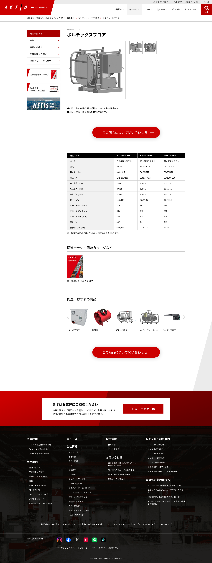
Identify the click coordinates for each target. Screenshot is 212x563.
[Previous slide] (69, 317)
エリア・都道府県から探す (40, 444)
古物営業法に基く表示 (49, 524)
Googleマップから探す (39, 449)
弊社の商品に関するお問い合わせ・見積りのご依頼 (123, 464)
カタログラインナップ (38, 494)
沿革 (70, 465)
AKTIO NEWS (34, 490)
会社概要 (72, 456)
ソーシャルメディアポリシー (118, 524)
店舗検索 (32, 439)
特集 (31, 481)
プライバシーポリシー (71, 524)
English (206, 2)
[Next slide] (122, 68)
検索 (206, 12)
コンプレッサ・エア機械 (88, 18)
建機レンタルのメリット (79, 497)
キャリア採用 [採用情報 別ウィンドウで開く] (113, 449)
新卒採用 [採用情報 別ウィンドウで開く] (112, 444)
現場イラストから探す (38, 476)
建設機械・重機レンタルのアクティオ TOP (45, 18)
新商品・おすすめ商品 (38, 485)
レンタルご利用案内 (160, 2)
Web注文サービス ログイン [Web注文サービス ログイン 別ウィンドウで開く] (184, 2)
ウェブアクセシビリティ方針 (145, 524)
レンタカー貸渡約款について (160, 462)
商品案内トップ (37, 33)
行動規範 (72, 474)
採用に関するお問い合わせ (119, 474)
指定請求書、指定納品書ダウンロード (164, 497)
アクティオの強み (76, 501)
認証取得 (72, 470)
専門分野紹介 (74, 506)
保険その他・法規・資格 (158, 467)
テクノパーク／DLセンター (80, 488)
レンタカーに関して (156, 458)
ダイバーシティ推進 (77, 479)
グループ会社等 (75, 483)
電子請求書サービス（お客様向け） (163, 471)
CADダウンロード (36, 499)
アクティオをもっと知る (79, 510)
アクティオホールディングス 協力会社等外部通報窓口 (166, 502)
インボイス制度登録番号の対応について (165, 485)
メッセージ (73, 452)
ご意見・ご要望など (116, 479)
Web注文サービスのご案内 (40, 503)
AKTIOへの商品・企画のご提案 (121, 470)
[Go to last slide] (71, 68)
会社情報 (72, 446)
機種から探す (34, 467)
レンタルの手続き (155, 449)
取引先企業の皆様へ (158, 480)
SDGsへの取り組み (77, 514)
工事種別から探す (36, 472)
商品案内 (70, 18)
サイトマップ (166, 524)
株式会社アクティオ (26, 7)
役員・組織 (73, 461)
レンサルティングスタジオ (80, 492)
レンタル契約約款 (155, 453)
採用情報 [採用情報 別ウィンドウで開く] (176, 9)
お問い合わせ (114, 457)
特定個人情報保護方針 (93, 524)
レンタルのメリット (156, 444)
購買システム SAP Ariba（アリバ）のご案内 (165, 491)
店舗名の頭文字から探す (39, 453)
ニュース (72, 439)
